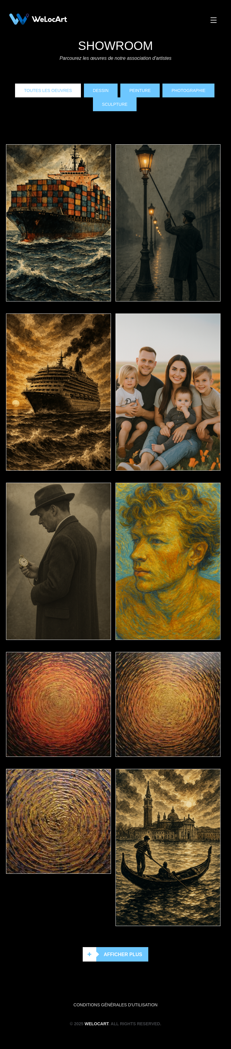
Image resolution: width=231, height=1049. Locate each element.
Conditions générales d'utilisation (115, 1004)
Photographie (188, 90)
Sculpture (115, 104)
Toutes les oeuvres (48, 90)
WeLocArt (96, 1023)
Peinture (140, 90)
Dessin (101, 90)
